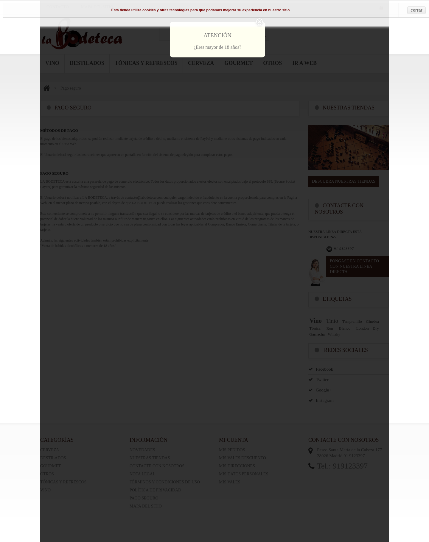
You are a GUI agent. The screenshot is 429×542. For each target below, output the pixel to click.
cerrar (416, 10)
